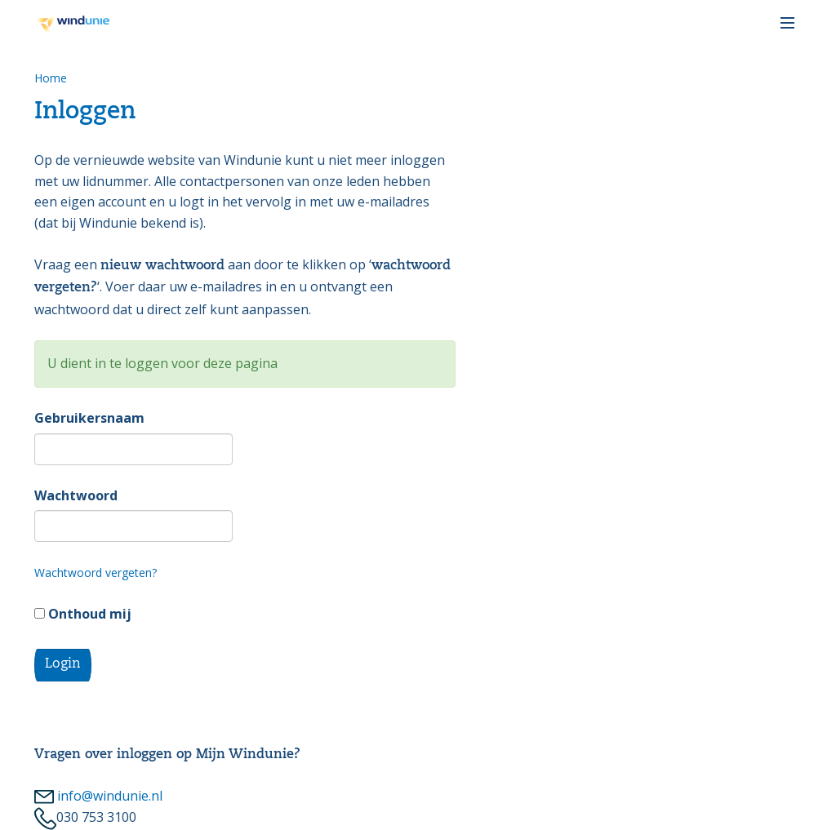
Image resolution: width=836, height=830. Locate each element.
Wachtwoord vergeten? (95, 572)
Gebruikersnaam (89, 418)
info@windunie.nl (98, 796)
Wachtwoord (76, 495)
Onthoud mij (82, 614)
